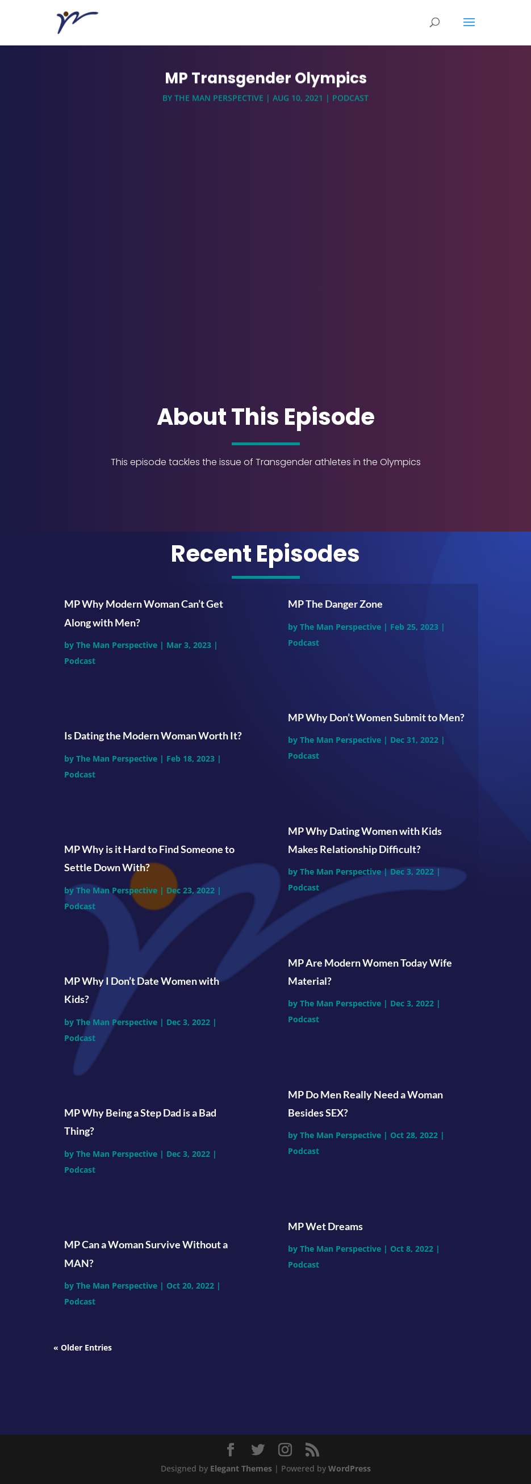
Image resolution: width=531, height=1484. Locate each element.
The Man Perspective (219, 100)
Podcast (350, 100)
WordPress (349, 1468)
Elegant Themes (241, 1468)
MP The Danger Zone (335, 603)
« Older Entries (82, 1347)
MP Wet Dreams (325, 1226)
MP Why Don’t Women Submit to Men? (376, 717)
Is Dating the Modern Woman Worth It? (153, 735)
